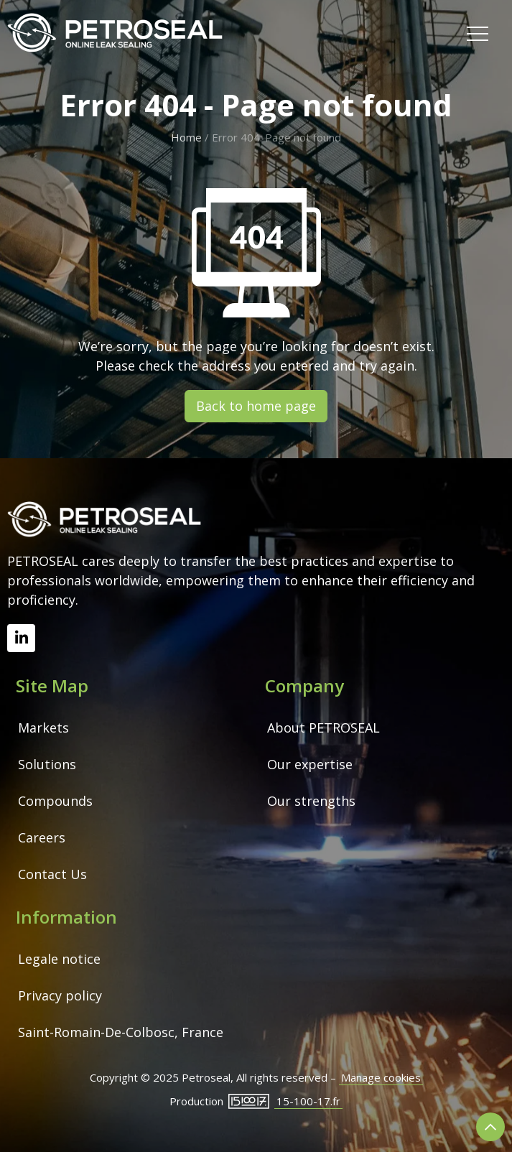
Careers (41, 837)
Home (186, 137)
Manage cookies (381, 1077)
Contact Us (52, 874)
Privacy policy (60, 995)
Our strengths (311, 800)
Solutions (47, 764)
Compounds (55, 800)
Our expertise (310, 764)
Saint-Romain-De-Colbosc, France (120, 1032)
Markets (43, 727)
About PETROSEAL (323, 727)
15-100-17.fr (308, 1101)
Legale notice (59, 958)
